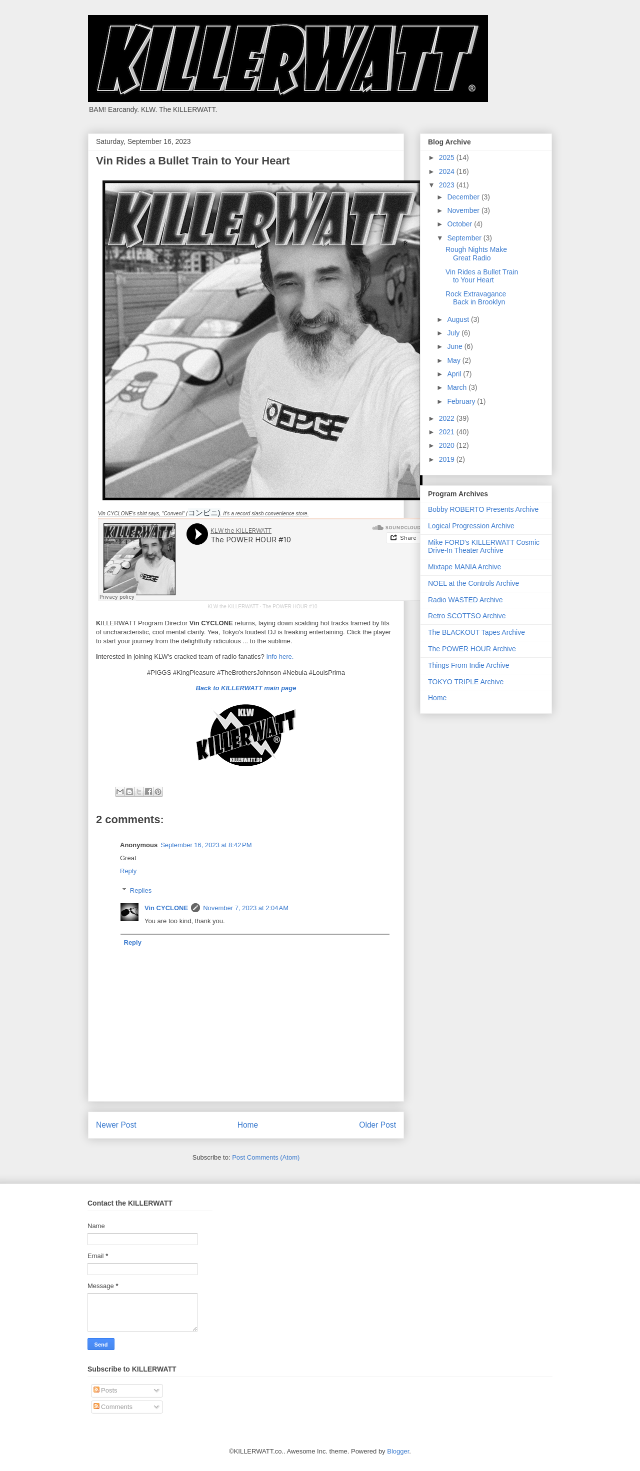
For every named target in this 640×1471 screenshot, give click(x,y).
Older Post (377, 1125)
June (455, 346)
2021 (447, 432)
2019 (447, 459)
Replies (141, 890)
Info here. (280, 656)
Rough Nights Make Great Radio (476, 253)
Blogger (398, 1451)
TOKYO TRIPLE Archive (466, 682)
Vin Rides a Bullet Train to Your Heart (482, 276)
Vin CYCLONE (166, 908)
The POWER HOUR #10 (289, 606)
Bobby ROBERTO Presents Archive (483, 509)
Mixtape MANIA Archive (464, 567)
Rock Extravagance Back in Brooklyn (476, 298)
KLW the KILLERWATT (233, 606)
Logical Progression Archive (471, 526)
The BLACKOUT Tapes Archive (476, 632)
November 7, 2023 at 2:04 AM (245, 908)
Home (248, 1125)
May (454, 360)
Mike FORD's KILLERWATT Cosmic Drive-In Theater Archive (484, 546)
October (460, 224)
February (462, 401)
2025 (447, 157)
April (455, 374)
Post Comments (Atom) (266, 1157)
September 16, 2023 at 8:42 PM (206, 845)
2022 (447, 418)
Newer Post (116, 1125)
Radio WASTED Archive (465, 600)
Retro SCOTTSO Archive (467, 616)
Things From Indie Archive (469, 665)
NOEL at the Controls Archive (473, 583)
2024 (447, 171)
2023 (447, 185)
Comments (113, 1407)
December (464, 197)
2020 (447, 445)
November (464, 210)
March (457, 387)
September (465, 238)
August (458, 319)
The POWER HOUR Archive (472, 649)
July (454, 333)
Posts (106, 1390)
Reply (128, 871)
